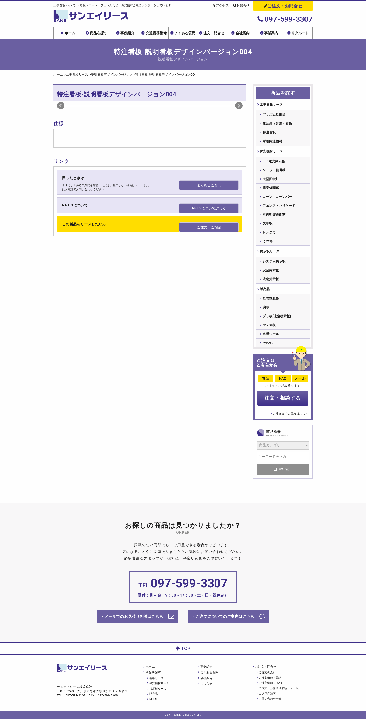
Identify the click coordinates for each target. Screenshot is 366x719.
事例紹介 (127, 33)
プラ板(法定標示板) (277, 318)
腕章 (266, 309)
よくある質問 (184, 33)
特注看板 (269, 132)
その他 (267, 242)
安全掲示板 (271, 271)
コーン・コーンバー (277, 197)
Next (239, 105)
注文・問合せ (213, 33)
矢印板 (267, 224)
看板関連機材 (272, 141)
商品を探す (98, 33)
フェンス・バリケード (279, 206)
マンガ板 (269, 327)
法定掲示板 (271, 280)
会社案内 (243, 33)
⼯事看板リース (271, 104)
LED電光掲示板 (274, 162)
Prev (60, 105)
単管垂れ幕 (271, 300)
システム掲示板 (274, 262)
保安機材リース (271, 152)
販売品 (264, 290)
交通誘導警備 (156, 33)
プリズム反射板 (274, 115)
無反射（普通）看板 (277, 124)
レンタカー (271, 233)
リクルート (300, 33)
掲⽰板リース (269, 252)
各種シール (271, 336)
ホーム (70, 33)
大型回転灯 (271, 179)
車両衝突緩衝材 (274, 215)
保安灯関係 (271, 188)
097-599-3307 (285, 19)
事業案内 (271, 33)
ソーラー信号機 (274, 171)
